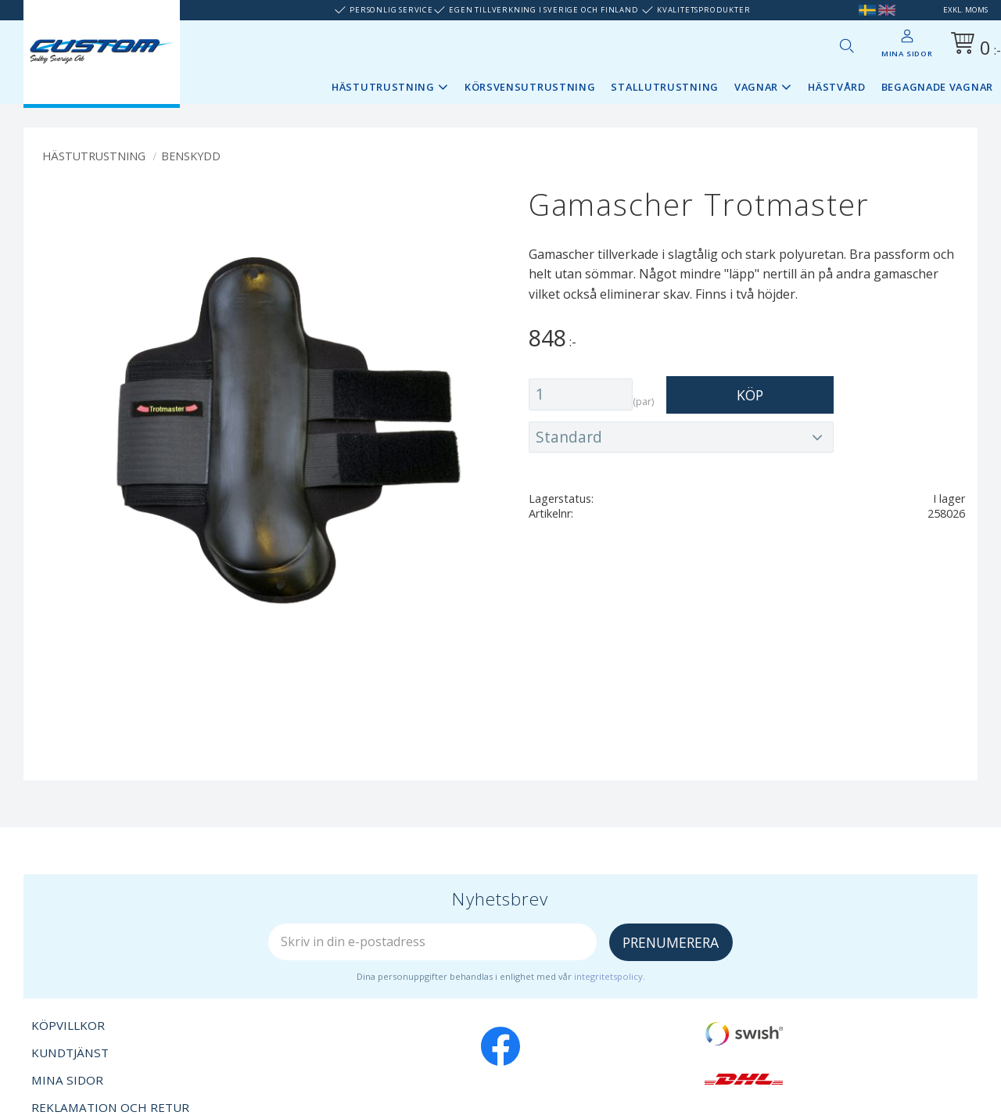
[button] (846, 45)
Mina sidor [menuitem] (907, 53)
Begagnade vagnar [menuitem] (937, 87)
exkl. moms (965, 10)
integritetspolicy (608, 976)
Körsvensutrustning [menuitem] (530, 87)
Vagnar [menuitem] (756, 87)
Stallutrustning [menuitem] (665, 87)
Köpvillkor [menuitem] (68, 1025)
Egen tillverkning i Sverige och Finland (543, 10)
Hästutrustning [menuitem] (383, 87)
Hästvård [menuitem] (837, 87)
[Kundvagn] (973, 45)
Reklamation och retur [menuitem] (110, 1107)
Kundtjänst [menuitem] (70, 1052)
